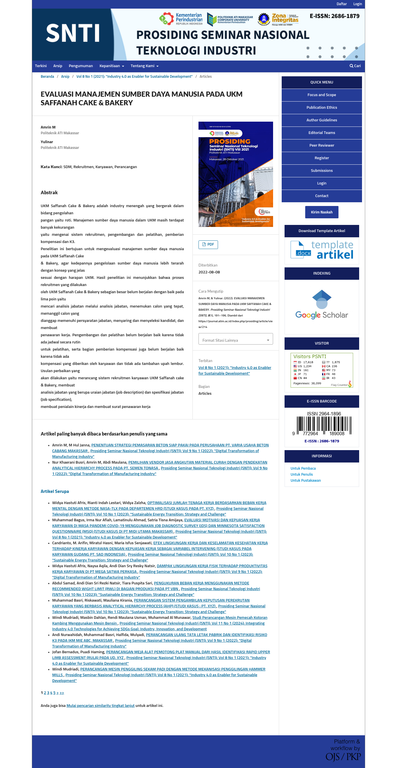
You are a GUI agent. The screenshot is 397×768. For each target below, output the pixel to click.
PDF (210, 244)
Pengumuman (81, 66)
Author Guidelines (322, 120)
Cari (355, 66)
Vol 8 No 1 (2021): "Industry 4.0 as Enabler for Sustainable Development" (134, 77)
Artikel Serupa (55, 491)
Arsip (57, 66)
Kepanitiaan (110, 66)
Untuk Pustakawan (306, 481)
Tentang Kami (143, 66)
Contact (321, 196)
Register (322, 158)
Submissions (322, 171)
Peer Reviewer (322, 145)
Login (357, 4)
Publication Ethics (322, 108)
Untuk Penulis (302, 475)
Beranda (47, 77)
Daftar (342, 4)
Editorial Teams (321, 133)
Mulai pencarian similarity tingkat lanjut (101, 706)
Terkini (41, 66)
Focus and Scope (322, 95)
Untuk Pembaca (303, 468)
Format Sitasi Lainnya (220, 340)
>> (62, 693)
